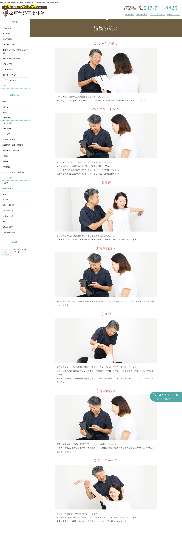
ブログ (5, 86)
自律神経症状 (8, 210)
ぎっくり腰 (7, 123)
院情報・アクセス (173, 14)
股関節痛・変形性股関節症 (13, 145)
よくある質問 (8, 69)
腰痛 (5, 101)
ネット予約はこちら (165, 399)
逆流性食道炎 (8, 227)
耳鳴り (5, 156)
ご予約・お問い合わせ (157, 14)
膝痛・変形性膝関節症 (11, 150)
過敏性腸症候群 (9, 232)
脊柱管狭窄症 (8, 129)
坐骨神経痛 (7, 118)
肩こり (5, 107)
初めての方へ (129, 14)
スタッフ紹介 (8, 64)
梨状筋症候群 (8, 189)
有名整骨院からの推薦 (11, 58)
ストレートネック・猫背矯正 (14, 172)
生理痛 (5, 200)
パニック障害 (8, 216)
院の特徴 (6, 34)
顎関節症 (6, 167)
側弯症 (5, 183)
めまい (5, 194)
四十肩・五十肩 (9, 140)
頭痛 (5, 112)
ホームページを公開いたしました (20, 251)
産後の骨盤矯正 (9, 205)
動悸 (5, 221)
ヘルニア (6, 134)
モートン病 (7, 178)
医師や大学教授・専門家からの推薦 (15, 51)
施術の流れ (7, 39)
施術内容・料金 (141, 14)
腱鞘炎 (5, 161)
